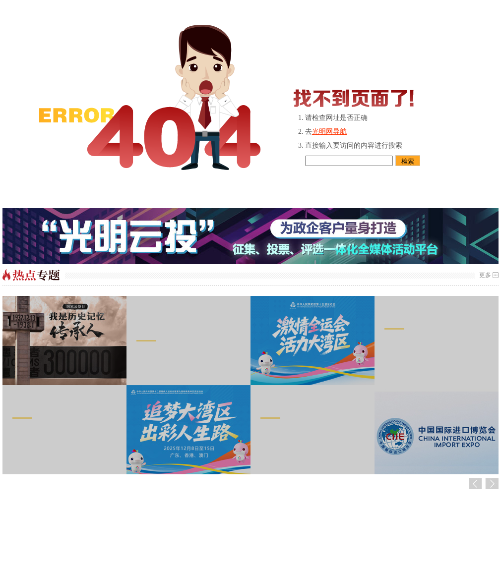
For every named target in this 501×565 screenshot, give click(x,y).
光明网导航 (329, 131)
